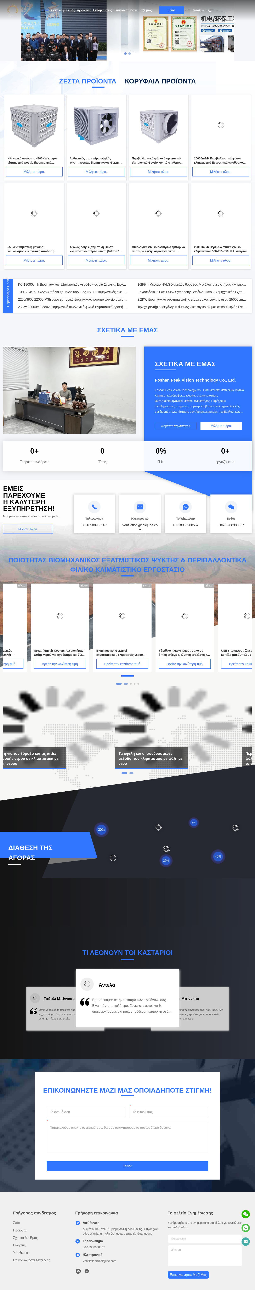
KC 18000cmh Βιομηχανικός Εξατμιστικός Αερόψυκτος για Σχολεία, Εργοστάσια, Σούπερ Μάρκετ (73, 284)
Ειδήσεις (19, 1245)
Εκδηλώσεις (102, 10)
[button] (34, 1011)
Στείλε (127, 1166)
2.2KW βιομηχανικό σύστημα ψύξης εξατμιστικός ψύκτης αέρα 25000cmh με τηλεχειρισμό (192, 299)
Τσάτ (172, 10)
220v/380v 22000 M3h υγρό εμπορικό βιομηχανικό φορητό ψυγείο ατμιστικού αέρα (73, 299)
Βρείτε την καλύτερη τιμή (32, 664)
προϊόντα (84, 10)
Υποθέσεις (21, 1253)
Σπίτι (45, 10)
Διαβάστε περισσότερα (175, 426)
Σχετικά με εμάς (63, 10)
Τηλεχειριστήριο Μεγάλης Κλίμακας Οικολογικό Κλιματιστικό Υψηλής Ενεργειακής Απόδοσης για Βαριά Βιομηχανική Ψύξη (192, 307)
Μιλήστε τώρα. (34, 172)
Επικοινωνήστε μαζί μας (132, 10)
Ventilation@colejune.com (99, 1261)
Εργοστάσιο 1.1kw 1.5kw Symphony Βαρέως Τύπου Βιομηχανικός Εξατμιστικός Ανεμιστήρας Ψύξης (192, 292)
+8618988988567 (185, 525)
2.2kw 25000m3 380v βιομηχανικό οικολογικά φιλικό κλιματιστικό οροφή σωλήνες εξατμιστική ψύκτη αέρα (73, 307)
